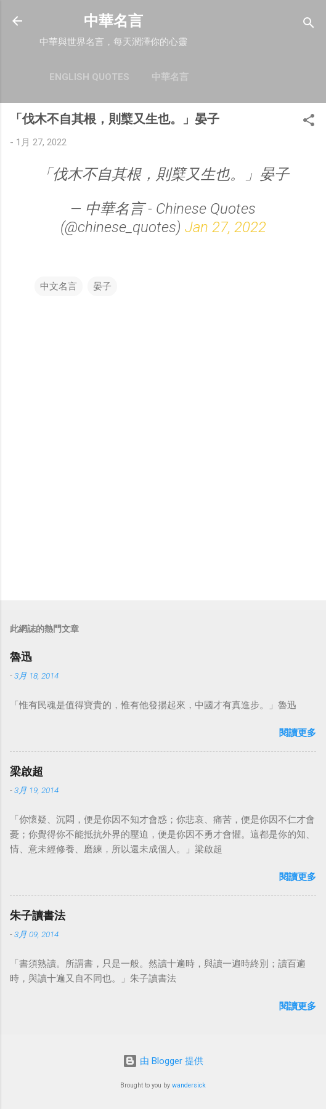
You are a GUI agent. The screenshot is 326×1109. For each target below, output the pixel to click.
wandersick (189, 1085)
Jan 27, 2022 (225, 227)
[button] (308, 122)
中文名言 (58, 286)
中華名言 (113, 21)
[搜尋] (308, 25)
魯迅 (21, 656)
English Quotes (89, 77)
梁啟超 (26, 771)
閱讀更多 (297, 732)
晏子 (102, 286)
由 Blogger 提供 (163, 1061)
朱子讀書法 (37, 915)
